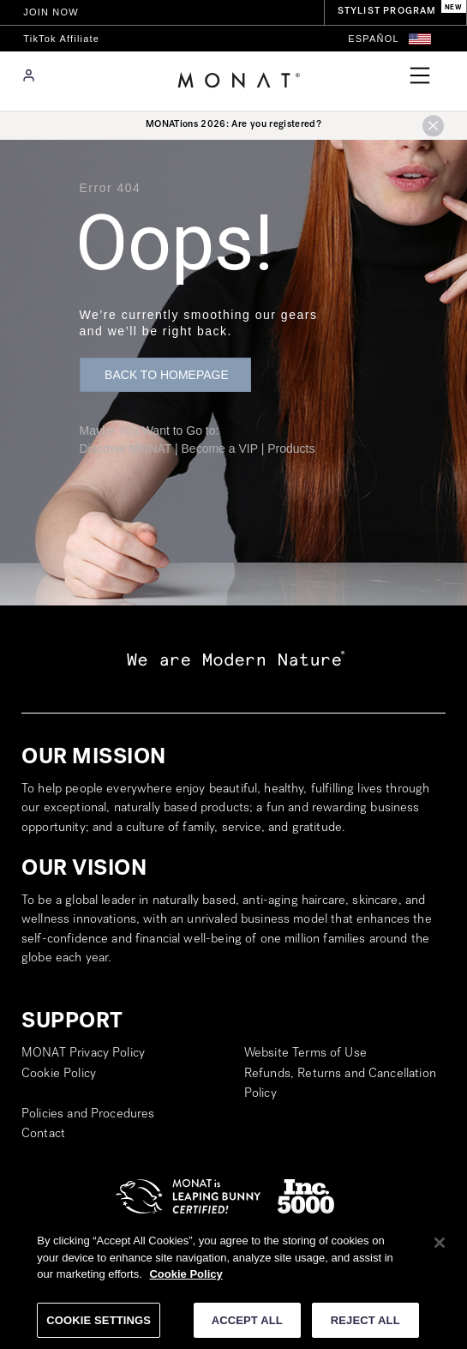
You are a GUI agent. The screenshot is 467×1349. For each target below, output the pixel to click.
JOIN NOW (51, 12)
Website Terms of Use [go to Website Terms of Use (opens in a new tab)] (305, 1054)
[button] (420, 39)
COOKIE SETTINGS (98, 1326)
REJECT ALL (365, 1326)
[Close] (439, 1249)
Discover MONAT (126, 448)
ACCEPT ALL (247, 1326)
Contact (43, 1134)
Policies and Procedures (87, 1115)
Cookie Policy (58, 1074)
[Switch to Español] (373, 39)
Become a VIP (220, 448)
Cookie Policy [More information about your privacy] (185, 1280)
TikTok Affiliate (61, 38)
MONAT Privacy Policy (83, 1054)
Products (290, 448)
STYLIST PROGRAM (387, 11)
